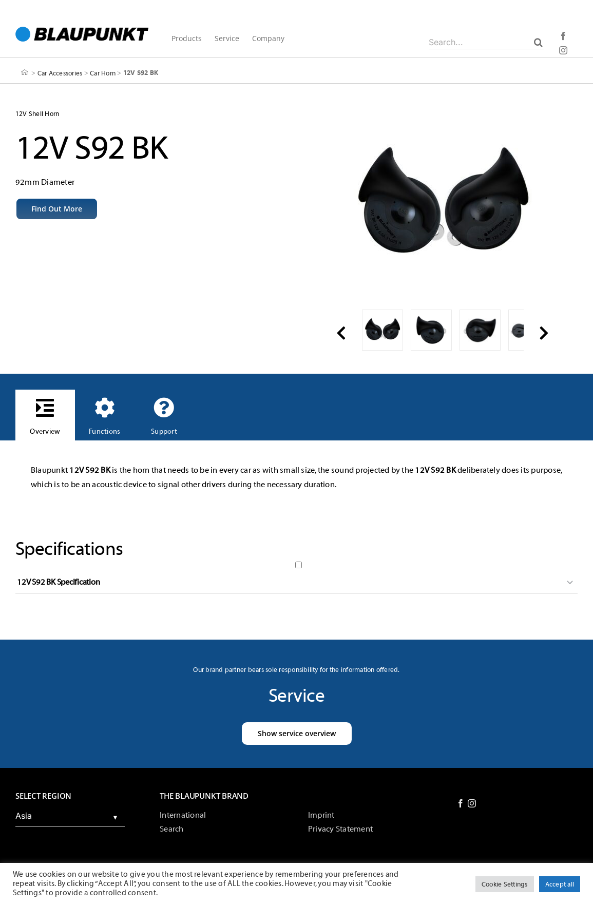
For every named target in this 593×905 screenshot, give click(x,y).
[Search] (538, 42)
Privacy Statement (340, 829)
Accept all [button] (559, 884)
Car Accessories (60, 72)
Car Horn (103, 72)
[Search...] (486, 42)
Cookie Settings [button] (505, 884)
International (183, 815)
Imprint (321, 815)
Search (171, 829)
